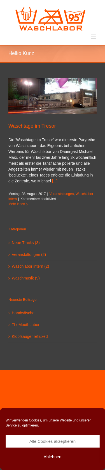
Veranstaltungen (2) (29, 254)
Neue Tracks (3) (26, 242)
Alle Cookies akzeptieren (52, 441)
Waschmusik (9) (26, 278)
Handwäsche (23, 313)
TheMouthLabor (25, 324)
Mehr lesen (16, 204)
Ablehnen (52, 456)
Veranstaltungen (62, 194)
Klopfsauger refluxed (30, 336)
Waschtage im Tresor (32, 126)
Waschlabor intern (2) (30, 266)
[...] (54, 181)
